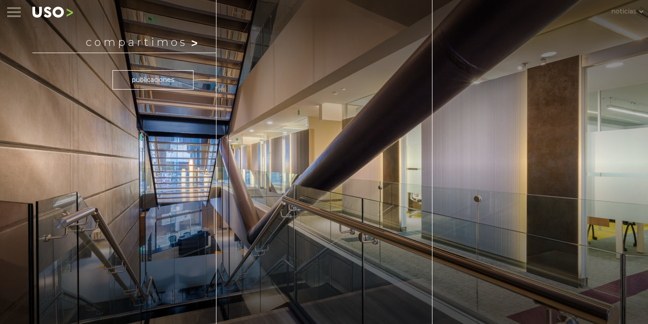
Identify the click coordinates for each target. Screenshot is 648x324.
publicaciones (153, 80)
